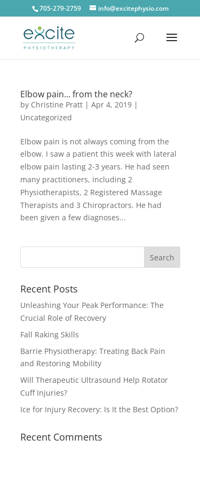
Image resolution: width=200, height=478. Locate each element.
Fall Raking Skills (49, 334)
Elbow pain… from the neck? (76, 94)
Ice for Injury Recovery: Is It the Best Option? (99, 409)
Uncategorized (46, 117)
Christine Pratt (57, 104)
